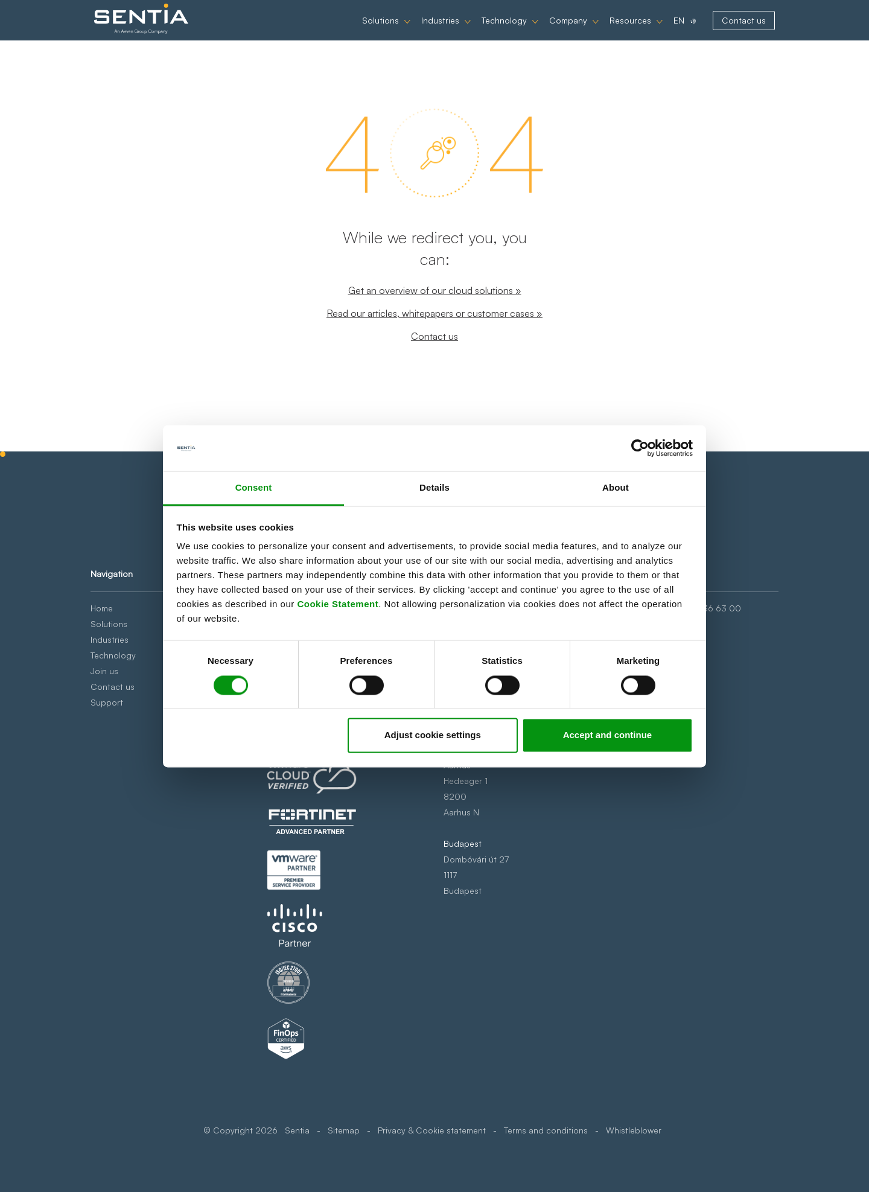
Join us (104, 671)
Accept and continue (607, 735)
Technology (492, 31)
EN (667, 31)
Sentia (297, 1130)
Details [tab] (434, 488)
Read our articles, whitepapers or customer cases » (434, 313)
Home (102, 608)
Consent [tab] (253, 488)
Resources (619, 31)
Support (107, 702)
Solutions (369, 31)
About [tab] (615, 488)
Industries (429, 31)
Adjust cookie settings (432, 735)
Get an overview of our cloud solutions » (434, 290)
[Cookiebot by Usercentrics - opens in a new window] (640, 448)
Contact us (732, 31)
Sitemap (344, 1130)
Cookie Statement (337, 604)
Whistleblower (633, 1130)
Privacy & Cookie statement (432, 1130)
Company (557, 31)
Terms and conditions (546, 1130)
